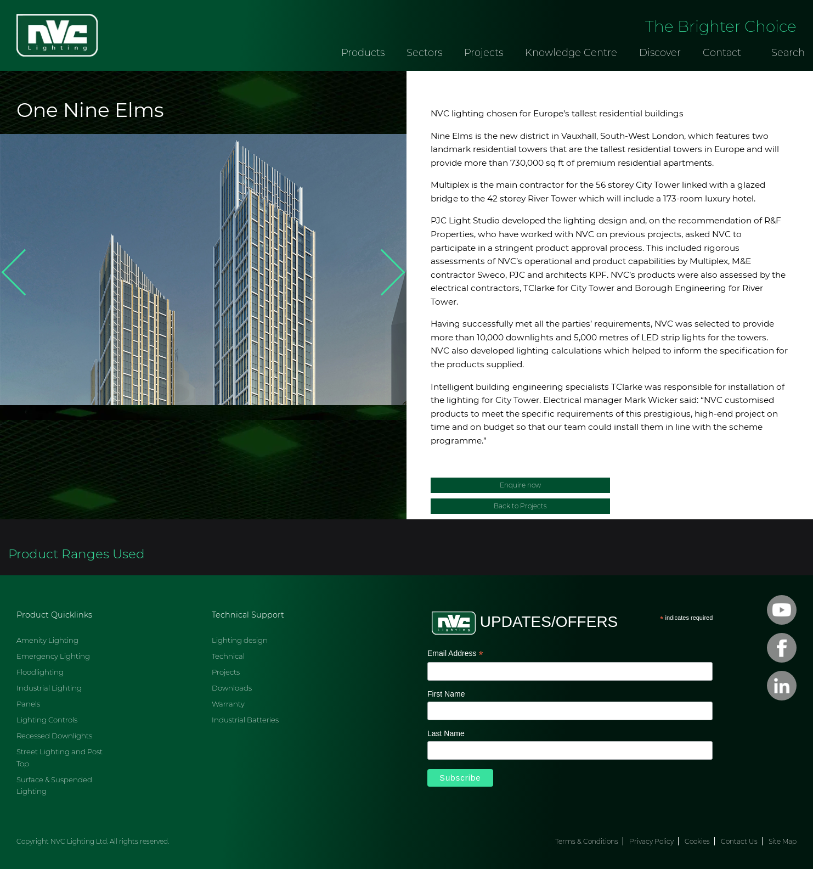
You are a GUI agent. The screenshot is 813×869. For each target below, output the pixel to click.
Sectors (424, 53)
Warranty (228, 703)
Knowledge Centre (571, 53)
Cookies (697, 841)
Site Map (783, 841)
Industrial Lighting (49, 687)
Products (363, 53)
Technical (228, 656)
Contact (722, 53)
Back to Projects (520, 506)
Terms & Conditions (586, 841)
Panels (28, 703)
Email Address (455, 654)
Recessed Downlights (54, 735)
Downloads (232, 687)
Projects (483, 53)
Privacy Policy (651, 841)
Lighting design (240, 640)
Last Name (446, 733)
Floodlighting (40, 672)
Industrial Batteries (245, 719)
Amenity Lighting (47, 640)
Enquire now (520, 485)
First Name (446, 693)
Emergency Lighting (53, 656)
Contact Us (739, 841)
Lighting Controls (46, 719)
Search (788, 53)
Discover (660, 53)
